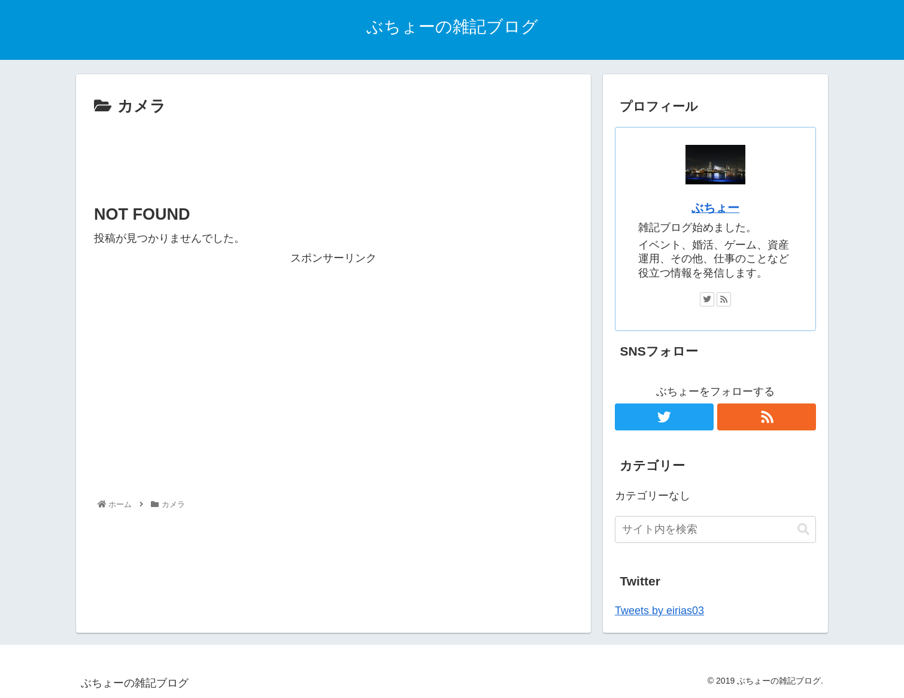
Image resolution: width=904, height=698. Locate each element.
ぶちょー (715, 207)
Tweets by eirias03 (659, 611)
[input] (715, 529)
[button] (803, 529)
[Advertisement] (333, 153)
